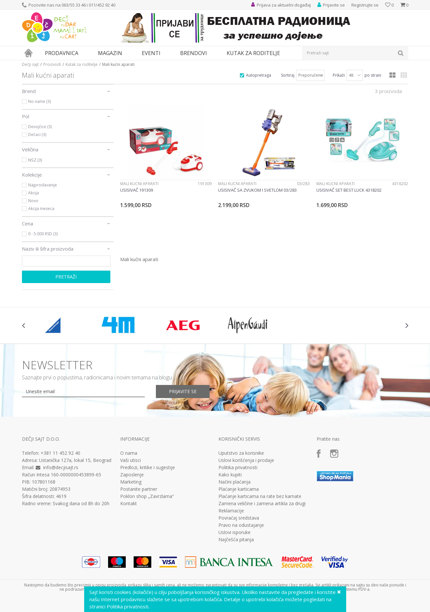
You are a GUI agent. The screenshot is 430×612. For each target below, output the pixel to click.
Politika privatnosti (237, 467)
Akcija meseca (41, 208)
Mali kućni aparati (139, 183)
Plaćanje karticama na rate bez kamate (259, 496)
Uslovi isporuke (234, 532)
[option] (54, 325)
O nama (128, 453)
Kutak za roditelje (81, 64)
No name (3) (39, 101)
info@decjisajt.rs (60, 467)
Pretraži (66, 277)
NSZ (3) (35, 160)
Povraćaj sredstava (238, 518)
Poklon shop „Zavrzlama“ (147, 496)
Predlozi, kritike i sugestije (147, 467)
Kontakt (128, 503)
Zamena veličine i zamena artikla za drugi (262, 503)
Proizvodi (52, 64)
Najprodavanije (42, 185)
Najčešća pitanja (236, 539)
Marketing (130, 482)
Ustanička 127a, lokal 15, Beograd (75, 460)
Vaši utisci (130, 460)
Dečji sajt (30, 64)
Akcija (33, 193)
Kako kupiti (230, 474)
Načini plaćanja (234, 482)
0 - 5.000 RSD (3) (43, 234)
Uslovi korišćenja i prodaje (246, 460)
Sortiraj (287, 75)
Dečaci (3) (37, 134)
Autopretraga (258, 75)
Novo (33, 200)
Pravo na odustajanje (241, 525)
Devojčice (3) (40, 126)
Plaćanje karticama (238, 489)
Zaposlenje (132, 474)
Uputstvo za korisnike (241, 453)
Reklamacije (231, 510)
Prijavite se (182, 391)
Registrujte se (365, 5)
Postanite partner (138, 489)
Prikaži (339, 75)
